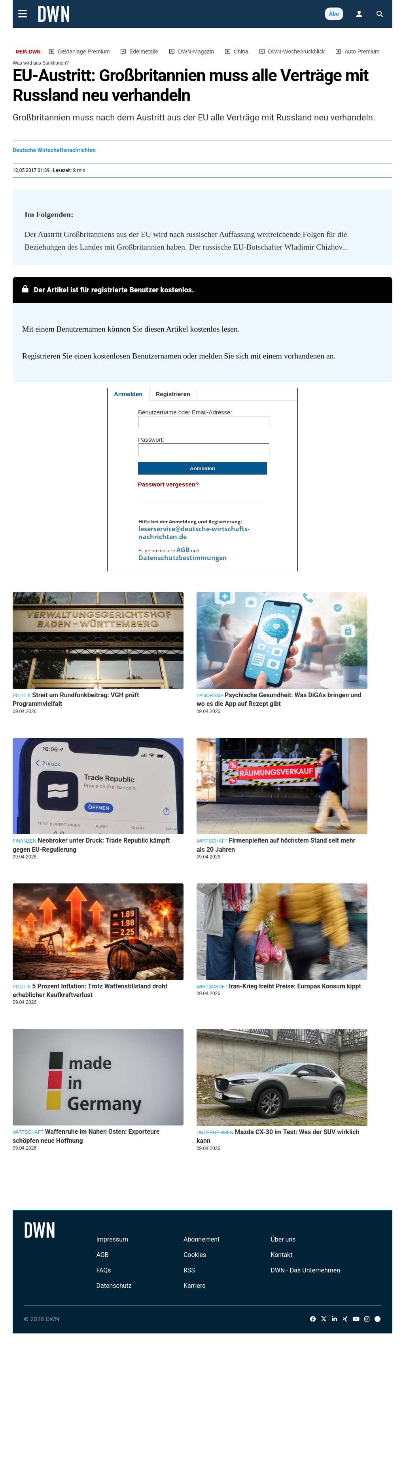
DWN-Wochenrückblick (296, 51)
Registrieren (173, 394)
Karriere (195, 1285)
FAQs (103, 1270)
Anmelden (128, 394)
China (241, 51)
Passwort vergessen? (168, 484)
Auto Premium (362, 51)
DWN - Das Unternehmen (305, 1270)
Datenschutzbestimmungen (182, 557)
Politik (22, 695)
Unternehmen (215, 1132)
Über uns (283, 1239)
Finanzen (24, 841)
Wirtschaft (212, 841)
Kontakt (281, 1255)
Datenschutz (113, 1285)
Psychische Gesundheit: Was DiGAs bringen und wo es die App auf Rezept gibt (279, 699)
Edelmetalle (143, 51)
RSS (189, 1270)
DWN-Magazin (196, 51)
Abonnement (202, 1239)
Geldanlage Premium (84, 51)
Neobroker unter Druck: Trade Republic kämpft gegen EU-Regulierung (91, 845)
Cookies (195, 1255)
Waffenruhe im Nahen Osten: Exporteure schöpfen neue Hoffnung (86, 1136)
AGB (183, 549)
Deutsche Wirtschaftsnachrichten (54, 150)
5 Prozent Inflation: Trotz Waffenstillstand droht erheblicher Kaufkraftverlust (90, 990)
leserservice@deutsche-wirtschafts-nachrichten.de (194, 533)
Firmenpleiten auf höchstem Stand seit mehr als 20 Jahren (276, 845)
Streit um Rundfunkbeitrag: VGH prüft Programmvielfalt (76, 699)
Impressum (112, 1239)
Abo (334, 14)
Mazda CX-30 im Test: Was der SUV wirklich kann (278, 1136)
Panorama (210, 695)
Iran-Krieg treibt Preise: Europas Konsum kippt (295, 986)
